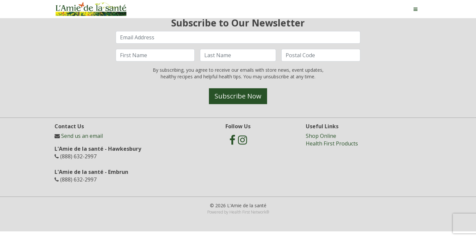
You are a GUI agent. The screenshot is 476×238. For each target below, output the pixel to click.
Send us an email (82, 135)
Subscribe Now (238, 96)
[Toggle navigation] (415, 9)
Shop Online (321, 135)
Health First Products (332, 143)
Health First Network (247, 212)
